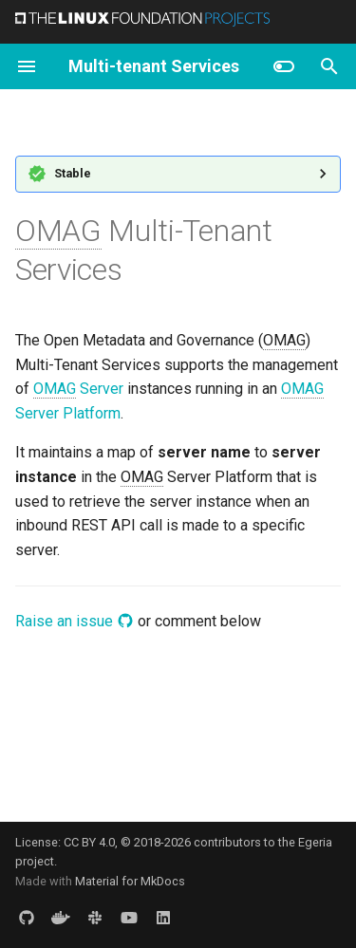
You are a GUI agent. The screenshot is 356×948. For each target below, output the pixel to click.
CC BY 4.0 (89, 842)
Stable (72, 173)
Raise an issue (74, 621)
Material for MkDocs (130, 881)
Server (78, 389)
